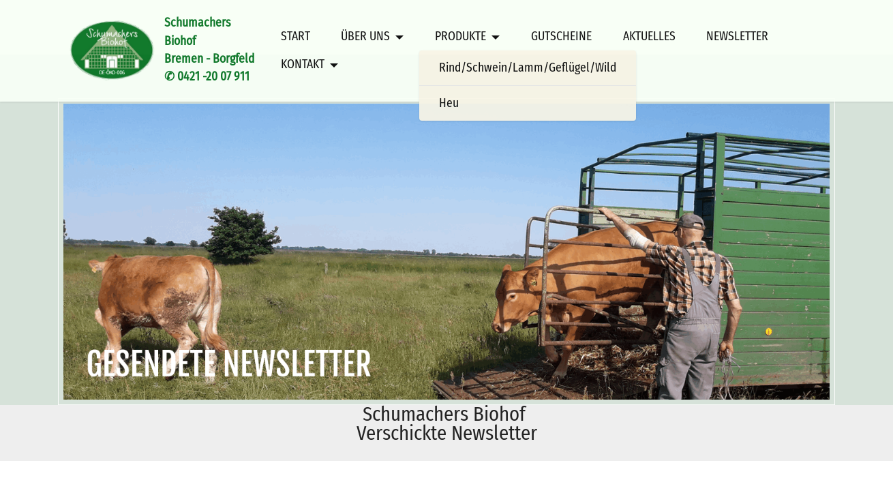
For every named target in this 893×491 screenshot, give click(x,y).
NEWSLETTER (737, 37)
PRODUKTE (460, 37)
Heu (449, 103)
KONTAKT (302, 65)
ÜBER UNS (365, 37)
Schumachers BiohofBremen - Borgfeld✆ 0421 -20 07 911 (214, 50)
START (295, 37)
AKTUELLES (649, 37)
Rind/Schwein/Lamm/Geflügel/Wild (527, 68)
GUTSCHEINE (561, 37)
